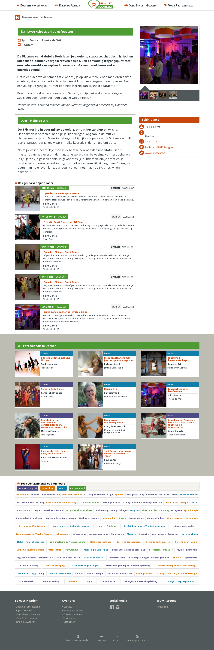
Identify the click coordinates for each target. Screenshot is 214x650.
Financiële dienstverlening (155, 510)
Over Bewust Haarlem (140, 5)
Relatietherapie (117, 557)
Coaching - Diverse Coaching (115, 502)
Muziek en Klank (189, 534)
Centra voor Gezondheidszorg (61, 502)
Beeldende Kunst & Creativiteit (162, 494)
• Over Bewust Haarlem (28, 614)
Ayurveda (120, 494)
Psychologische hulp (187, 549)
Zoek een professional (31, 5)
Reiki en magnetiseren (68, 557)
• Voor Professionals (26, 618)
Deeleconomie (23, 510)
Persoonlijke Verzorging (96, 549)
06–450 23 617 (153, 141)
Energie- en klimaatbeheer (78, 510)
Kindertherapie (175, 518)
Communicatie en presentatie (147, 502)
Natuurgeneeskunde (100, 542)
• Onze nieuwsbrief (25, 621)
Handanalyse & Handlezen (29, 518)
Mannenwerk (117, 534)
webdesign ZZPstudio (137, 638)
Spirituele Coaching (28, 565)
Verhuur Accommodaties (119, 573)
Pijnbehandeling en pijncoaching (128, 549)
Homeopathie (108, 518)
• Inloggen (162, 606)
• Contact (67, 606)
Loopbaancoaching (98, 534)
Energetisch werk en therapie (48, 510)
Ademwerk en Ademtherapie (45, 494)
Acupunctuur (22, 494)
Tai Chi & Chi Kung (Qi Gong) (30, 573)
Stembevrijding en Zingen (85, 565)
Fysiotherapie (191, 510)
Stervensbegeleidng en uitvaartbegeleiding (128, 565)
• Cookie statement (72, 614)
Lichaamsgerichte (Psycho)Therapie (34, 534)
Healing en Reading (89, 518)
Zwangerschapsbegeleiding (181, 581)
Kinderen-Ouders (155, 518)
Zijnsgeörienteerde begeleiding (141, 581)
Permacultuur (72, 549)
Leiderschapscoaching (184, 526)
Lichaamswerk (62, 534)
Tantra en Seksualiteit (59, 573)
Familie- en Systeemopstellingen (111, 510)
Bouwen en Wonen (189, 494)
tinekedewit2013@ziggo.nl (159, 147)
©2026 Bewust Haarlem (78, 638)
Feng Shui (135, 510)
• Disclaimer (68, 621)
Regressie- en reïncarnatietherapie (35, 557)
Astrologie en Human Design (98, 494)
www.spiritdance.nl (155, 152)
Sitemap (101, 638)
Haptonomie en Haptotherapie (60, 518)
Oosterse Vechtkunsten (158, 542)
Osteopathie (54, 549)
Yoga (89, 581)
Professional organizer (161, 549)
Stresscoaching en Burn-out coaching (177, 565)
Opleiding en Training (186, 542)
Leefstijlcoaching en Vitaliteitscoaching (144, 526)
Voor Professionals (178, 5)
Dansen (48, 17)
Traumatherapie (95, 573)
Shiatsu (177, 557)
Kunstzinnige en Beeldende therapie (71, 526)
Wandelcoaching (51, 581)
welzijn (61, 488)
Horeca (122, 518)
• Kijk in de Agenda (25, 610)
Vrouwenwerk (26, 581)
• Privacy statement (73, 610)
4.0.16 (116, 638)
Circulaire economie (89, 502)
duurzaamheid (77, 488)
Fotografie (176, 510)
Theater (79, 573)
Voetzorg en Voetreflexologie (182, 573)
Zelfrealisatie (108, 581)
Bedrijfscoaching (135, 494)
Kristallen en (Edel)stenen (32, 526)
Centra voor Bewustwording (30, 502)
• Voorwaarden (70, 618)
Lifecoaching (79, 534)
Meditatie (144, 534)
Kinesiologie (191, 518)
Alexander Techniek (72, 494)
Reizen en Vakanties (94, 557)
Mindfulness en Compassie (165, 534)
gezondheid (48, 488)
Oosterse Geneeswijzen (129, 542)
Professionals (30, 17)
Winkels (73, 581)
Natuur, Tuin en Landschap (30, 542)
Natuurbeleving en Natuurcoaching (67, 542)
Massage (131, 534)
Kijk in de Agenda (67, 5)
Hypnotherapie (136, 518)
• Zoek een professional (27, 606)
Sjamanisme (191, 557)
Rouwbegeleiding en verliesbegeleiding (149, 557)
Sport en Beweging (55, 565)
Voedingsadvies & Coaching (150, 573)
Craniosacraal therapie (176, 502)
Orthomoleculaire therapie (30, 549)
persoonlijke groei (27, 488)
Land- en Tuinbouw (106, 526)
